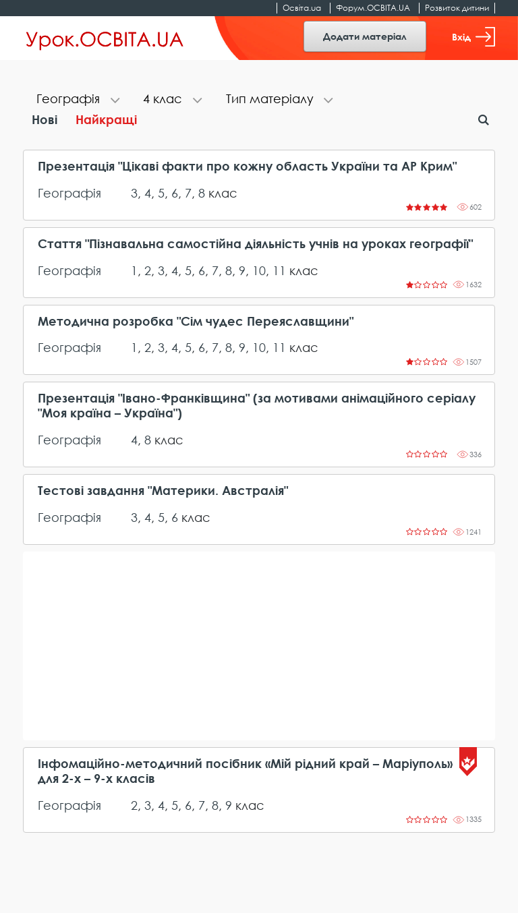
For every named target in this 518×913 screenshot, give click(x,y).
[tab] (76, 100)
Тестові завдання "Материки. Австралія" (163, 490)
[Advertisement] (259, 646)
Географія (69, 192)
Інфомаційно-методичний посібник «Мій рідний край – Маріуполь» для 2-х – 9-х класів (245, 771)
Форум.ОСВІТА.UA (373, 8)
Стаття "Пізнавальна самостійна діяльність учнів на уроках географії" (255, 244)
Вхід (473, 37)
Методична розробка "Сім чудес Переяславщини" (195, 321)
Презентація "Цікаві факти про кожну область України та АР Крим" (247, 166)
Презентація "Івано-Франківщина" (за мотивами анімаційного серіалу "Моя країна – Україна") (257, 405)
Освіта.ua (302, 8)
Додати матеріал (365, 36)
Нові (44, 119)
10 (259, 270)
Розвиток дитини (457, 8)
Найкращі (106, 119)
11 (279, 270)
